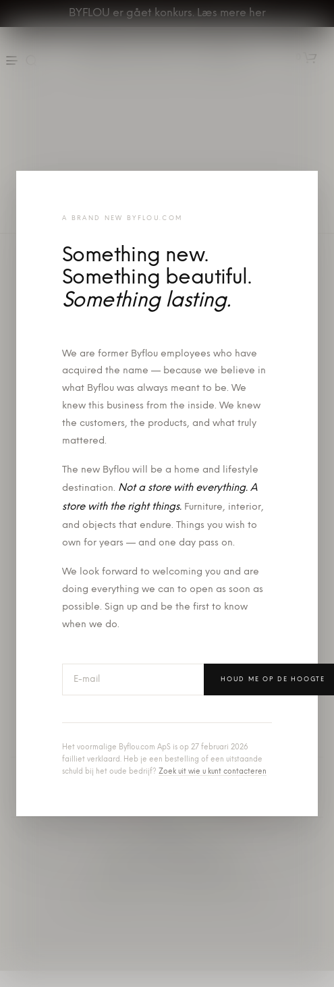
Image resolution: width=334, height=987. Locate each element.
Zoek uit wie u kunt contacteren (213, 772)
